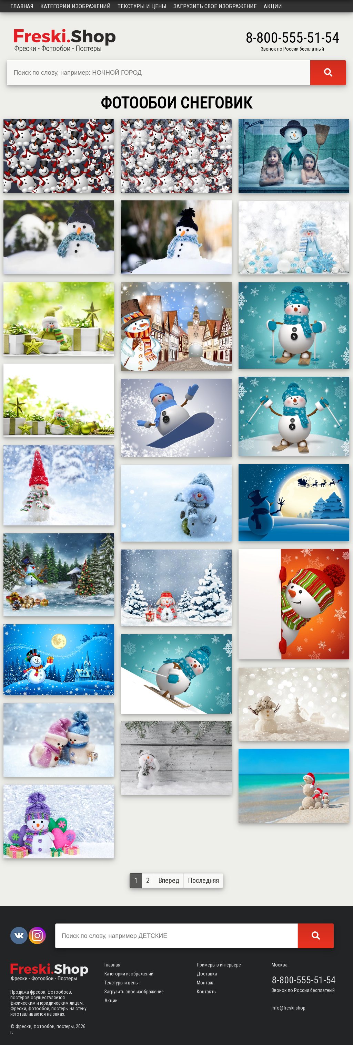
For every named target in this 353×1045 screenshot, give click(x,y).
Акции (273, 6)
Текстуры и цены (142, 6)
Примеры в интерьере (219, 965)
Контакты (206, 991)
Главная (21, 6)
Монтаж (205, 982)
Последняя (203, 880)
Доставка (207, 973)
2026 (80, 1026)
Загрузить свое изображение (215, 6)
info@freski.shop (288, 1008)
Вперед (168, 880)
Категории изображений (75, 6)
